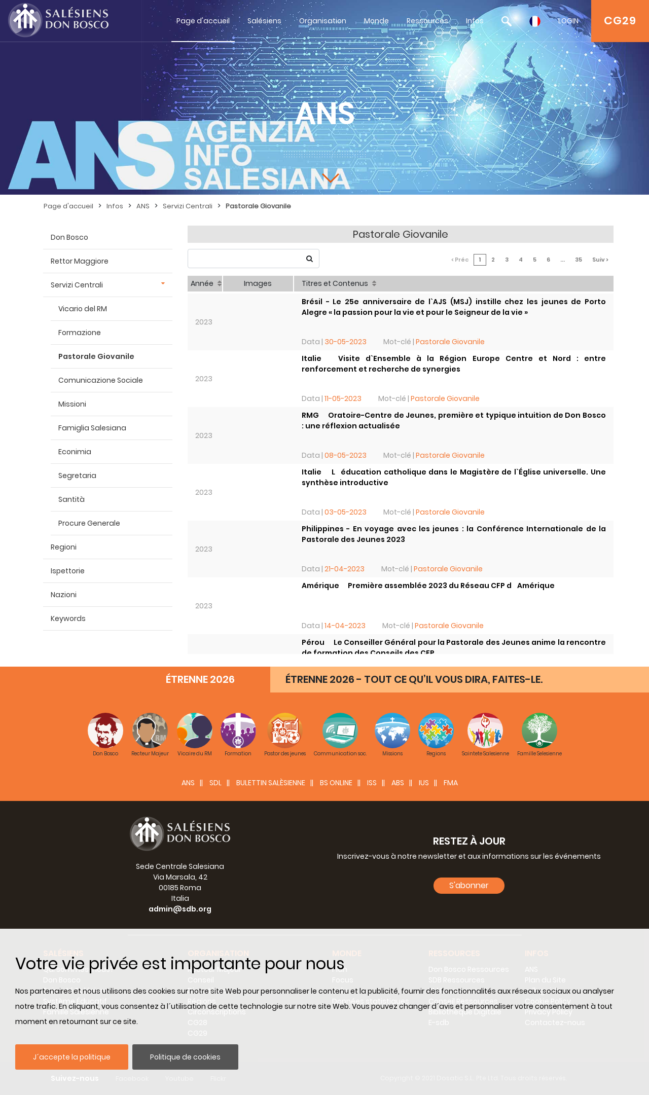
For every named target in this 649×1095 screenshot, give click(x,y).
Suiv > (600, 260)
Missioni (72, 404)
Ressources (427, 21)
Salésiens (264, 21)
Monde (376, 21)
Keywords (68, 618)
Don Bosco (69, 237)
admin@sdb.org (180, 909)
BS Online (336, 783)
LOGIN (568, 21)
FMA (451, 783)
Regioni (64, 547)
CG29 (620, 20)
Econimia (74, 452)
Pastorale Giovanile (258, 206)
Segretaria (77, 475)
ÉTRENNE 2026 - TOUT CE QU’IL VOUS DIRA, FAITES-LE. (414, 679)
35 (578, 260)
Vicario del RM (82, 309)
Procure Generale (89, 523)
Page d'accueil (203, 21)
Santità (71, 499)
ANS (143, 206)
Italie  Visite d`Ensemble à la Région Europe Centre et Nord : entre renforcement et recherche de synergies (454, 363)
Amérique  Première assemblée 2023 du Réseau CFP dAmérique (428, 585)
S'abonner (469, 885)
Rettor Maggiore (80, 261)
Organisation (322, 21)
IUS (424, 783)
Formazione (79, 332)
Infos (475, 21)
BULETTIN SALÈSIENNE (270, 783)
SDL (215, 783)
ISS (372, 783)
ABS (397, 783)
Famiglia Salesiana (92, 428)
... (562, 260)
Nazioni (64, 595)
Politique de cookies (185, 1057)
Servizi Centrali (187, 206)
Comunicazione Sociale (100, 380)
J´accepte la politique (72, 1057)
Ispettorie (68, 571)
